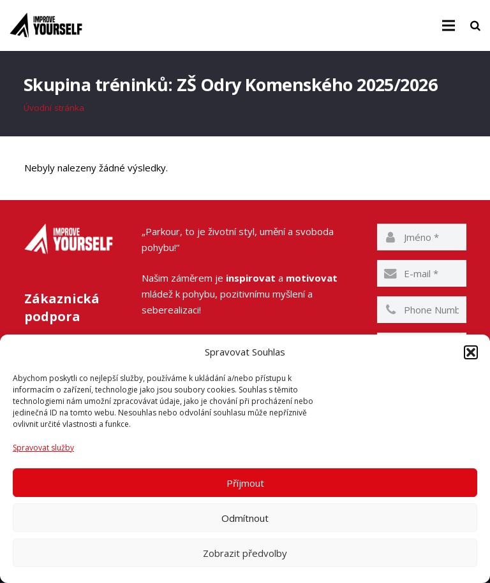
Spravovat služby (43, 447)
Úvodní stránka (54, 108)
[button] (470, 352)
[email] (421, 274)
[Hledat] (475, 25)
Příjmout (245, 483)
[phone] (421, 310)
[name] (421, 237)
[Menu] (448, 25)
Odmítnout (245, 518)
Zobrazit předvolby (245, 553)
